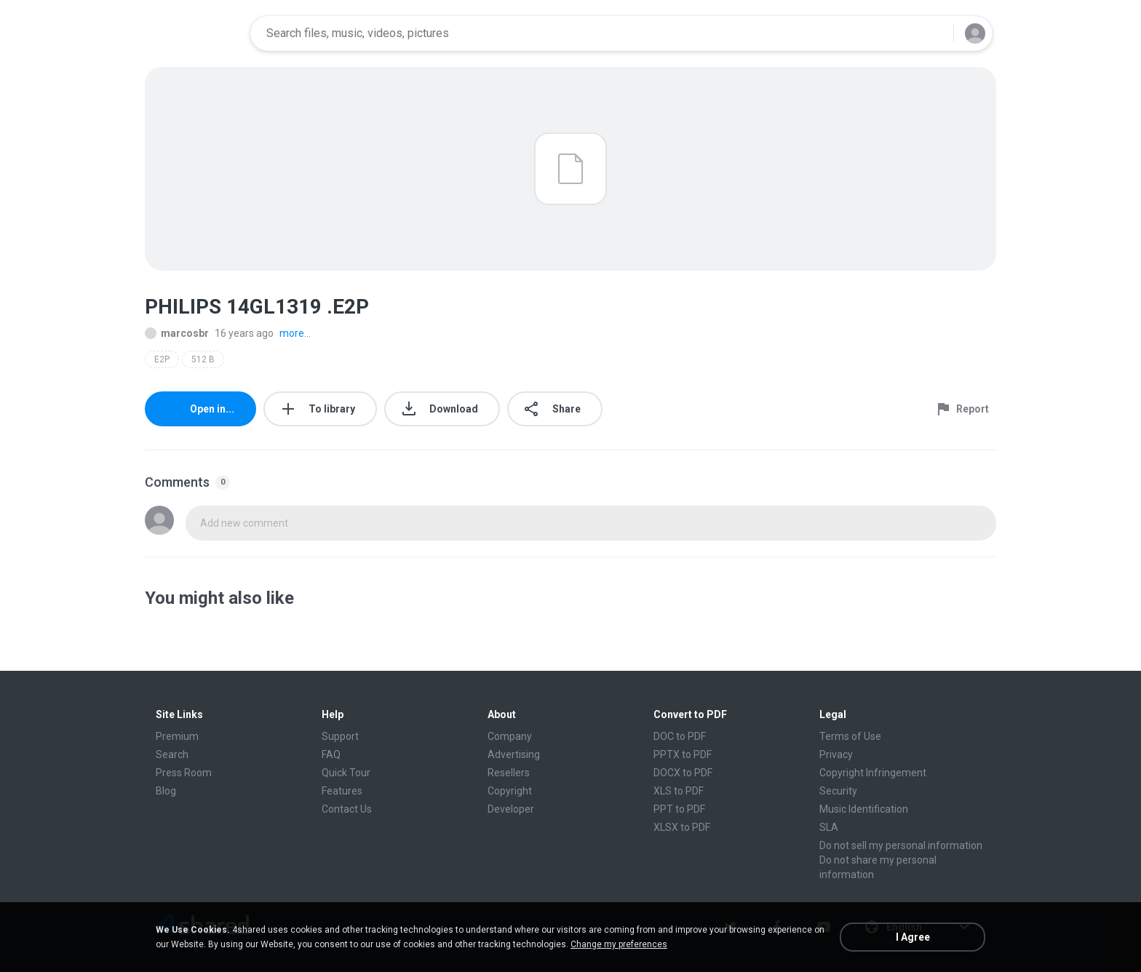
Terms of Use (850, 736)
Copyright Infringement (872, 772)
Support (340, 736)
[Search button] (933, 33)
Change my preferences (618, 944)
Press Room (184, 772)
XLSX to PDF (681, 827)
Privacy (836, 754)
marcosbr (177, 333)
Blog (166, 791)
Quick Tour (346, 772)
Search (172, 754)
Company (510, 736)
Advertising (514, 754)
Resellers (509, 772)
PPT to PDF (679, 809)
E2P (162, 359)
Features (342, 791)
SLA (828, 827)
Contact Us (347, 809)
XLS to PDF (678, 791)
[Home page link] (192, 33)
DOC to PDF (679, 736)
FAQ (331, 754)
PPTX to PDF (682, 754)
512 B (203, 359)
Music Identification (863, 809)
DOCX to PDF (682, 772)
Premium (177, 736)
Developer (511, 809)
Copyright (510, 791)
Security (838, 791)
